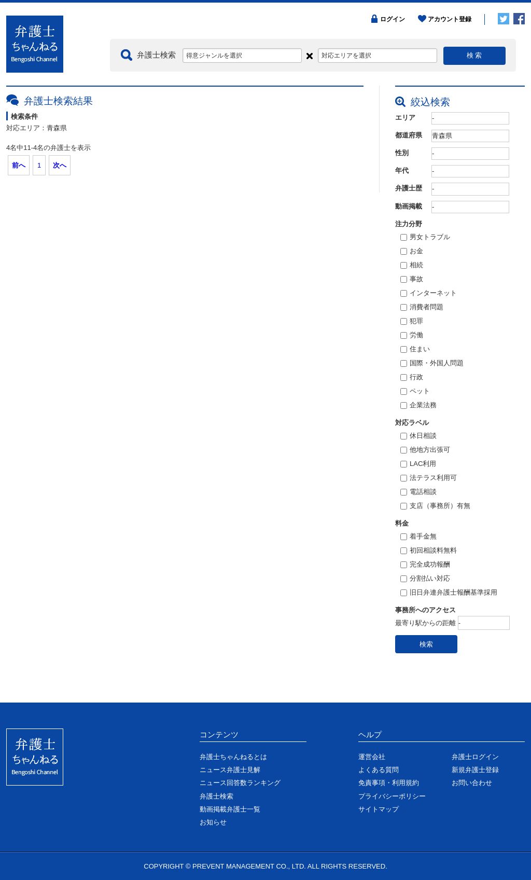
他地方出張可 (425, 450)
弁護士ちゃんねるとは (233, 757)
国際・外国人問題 (432, 364)
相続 (411, 265)
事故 (411, 279)
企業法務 (418, 406)
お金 (411, 251)
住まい (415, 350)
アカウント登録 (449, 19)
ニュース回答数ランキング (240, 783)
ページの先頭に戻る (494, 694)
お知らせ (213, 822)
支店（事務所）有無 (435, 506)
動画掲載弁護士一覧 (230, 809)
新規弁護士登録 (475, 770)
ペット (415, 392)
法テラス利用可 (428, 478)
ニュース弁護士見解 (230, 770)
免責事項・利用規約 (388, 783)
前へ (18, 165)
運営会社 (371, 757)
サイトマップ (378, 809)
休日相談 (418, 436)
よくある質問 (378, 770)
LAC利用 (418, 464)
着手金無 (418, 537)
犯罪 (411, 322)
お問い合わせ (472, 783)
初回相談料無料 (428, 551)
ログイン (392, 19)
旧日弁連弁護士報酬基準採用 (448, 593)
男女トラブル (425, 237)
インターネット (428, 293)
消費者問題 (421, 307)
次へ (59, 165)
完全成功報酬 (425, 565)
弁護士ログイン (475, 757)
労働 (411, 336)
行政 (411, 378)
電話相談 (418, 492)
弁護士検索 (216, 796)
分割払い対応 (425, 579)
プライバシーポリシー (392, 796)
